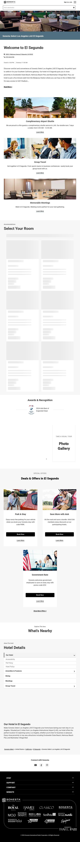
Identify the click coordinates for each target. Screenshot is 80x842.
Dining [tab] (8, 676)
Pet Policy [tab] (9, 663)
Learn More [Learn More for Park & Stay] (20, 540)
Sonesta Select (9, 749)
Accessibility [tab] (10, 659)
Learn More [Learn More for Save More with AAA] (59, 540)
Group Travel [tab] (40, 686)
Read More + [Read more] (8, 87)
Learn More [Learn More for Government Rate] (40, 601)
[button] (39, 8)
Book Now (20, 534)
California (28, 749)
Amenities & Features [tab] (40, 671)
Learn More (40, 132)
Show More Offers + (40, 611)
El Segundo (36, 749)
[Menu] (75, 2)
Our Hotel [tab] (40, 655)
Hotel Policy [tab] (10, 667)
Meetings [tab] (9, 681)
